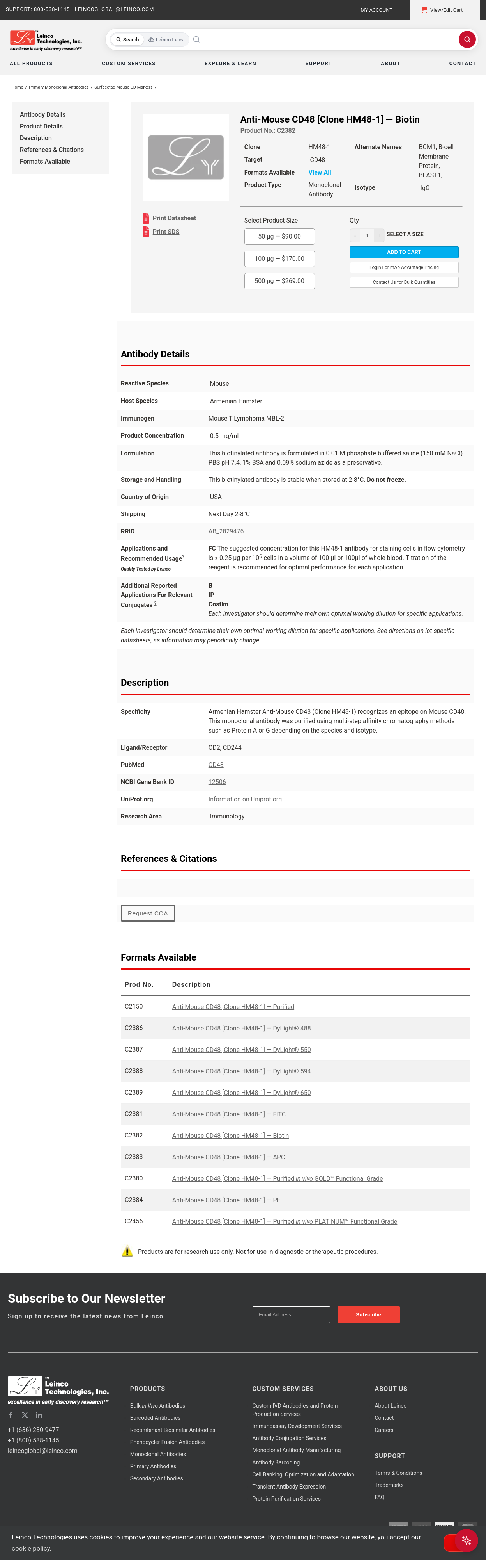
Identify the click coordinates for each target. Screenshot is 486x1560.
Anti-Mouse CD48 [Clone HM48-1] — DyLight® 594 (241, 1071)
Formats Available (45, 161)
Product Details (41, 126)
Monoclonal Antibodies (158, 1454)
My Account (376, 10)
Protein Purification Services (287, 1499)
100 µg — (279, 258)
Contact (384, 1418)
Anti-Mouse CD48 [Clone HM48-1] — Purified (233, 1007)
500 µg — (279, 281)
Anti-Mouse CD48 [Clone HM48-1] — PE (226, 1200)
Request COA (148, 913)
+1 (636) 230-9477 (33, 1429)
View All (319, 172)
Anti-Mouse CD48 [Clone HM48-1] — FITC (229, 1114)
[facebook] (11, 1415)
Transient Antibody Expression (289, 1486)
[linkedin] (39, 1415)
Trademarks (389, 1485)
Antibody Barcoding (276, 1462)
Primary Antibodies (153, 1466)
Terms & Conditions (398, 1473)
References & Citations (52, 149)
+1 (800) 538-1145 (33, 1440)
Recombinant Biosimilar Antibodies (172, 1430)
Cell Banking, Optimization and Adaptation (303, 1474)
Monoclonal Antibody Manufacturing (297, 1450)
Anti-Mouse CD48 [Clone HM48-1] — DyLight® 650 (241, 1092)
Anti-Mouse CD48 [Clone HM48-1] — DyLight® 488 (241, 1028)
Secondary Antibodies (156, 1478)
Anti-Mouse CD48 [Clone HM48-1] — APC (228, 1157)
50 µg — (279, 236)
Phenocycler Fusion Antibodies (167, 1442)
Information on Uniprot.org (245, 799)
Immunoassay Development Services (297, 1426)
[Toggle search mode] (149, 39)
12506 (217, 782)
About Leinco (390, 1406)
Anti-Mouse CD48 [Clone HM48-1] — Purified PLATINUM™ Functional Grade (285, 1221)
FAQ (379, 1497)
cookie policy (31, 1548)
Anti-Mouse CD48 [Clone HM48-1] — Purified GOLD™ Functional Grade (277, 1178)
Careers (384, 1430)
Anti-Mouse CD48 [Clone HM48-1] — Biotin (230, 1135)
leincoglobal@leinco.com (43, 1451)
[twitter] (25, 1415)
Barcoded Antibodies (155, 1418)
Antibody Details (42, 114)
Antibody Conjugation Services (290, 1438)
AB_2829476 (226, 531)
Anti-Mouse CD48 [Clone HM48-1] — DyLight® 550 (241, 1050)
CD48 (216, 764)
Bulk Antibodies (157, 1406)
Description (36, 138)
